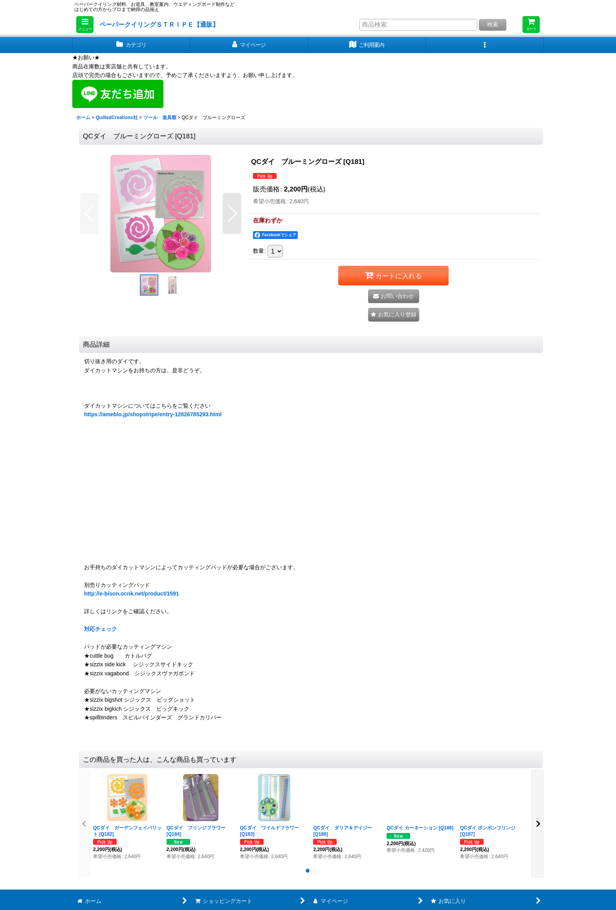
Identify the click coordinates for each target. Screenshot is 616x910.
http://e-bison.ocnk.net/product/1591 (131, 593)
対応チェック (100, 629)
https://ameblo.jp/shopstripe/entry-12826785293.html (153, 414)
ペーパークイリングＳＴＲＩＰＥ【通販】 (159, 24)
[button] (85, 24)
